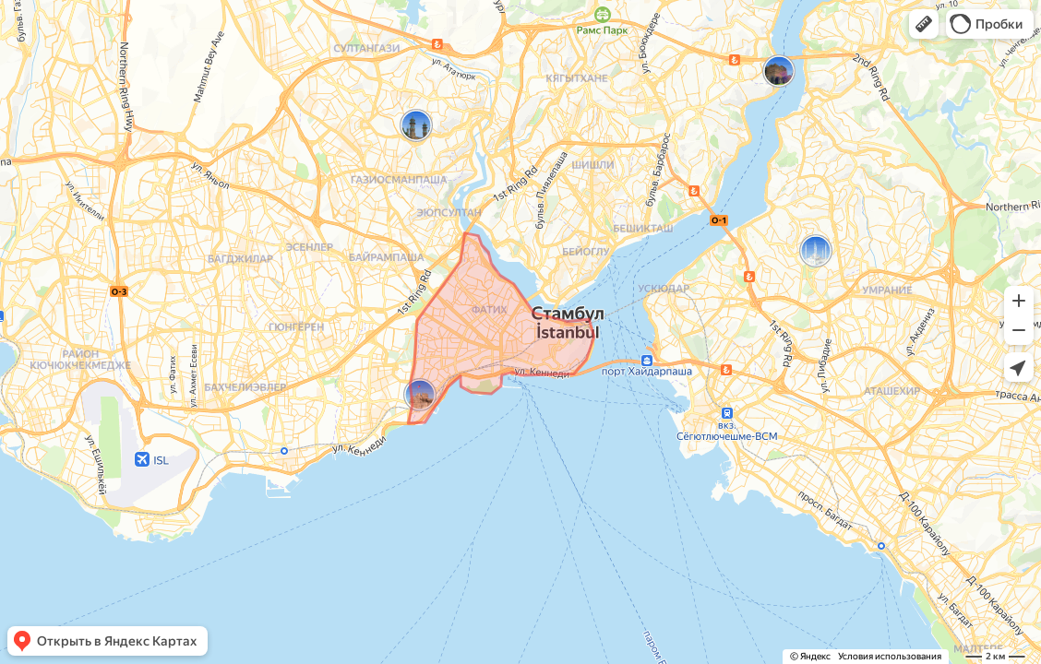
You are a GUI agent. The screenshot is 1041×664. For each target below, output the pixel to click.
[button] (924, 24)
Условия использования (889, 656)
